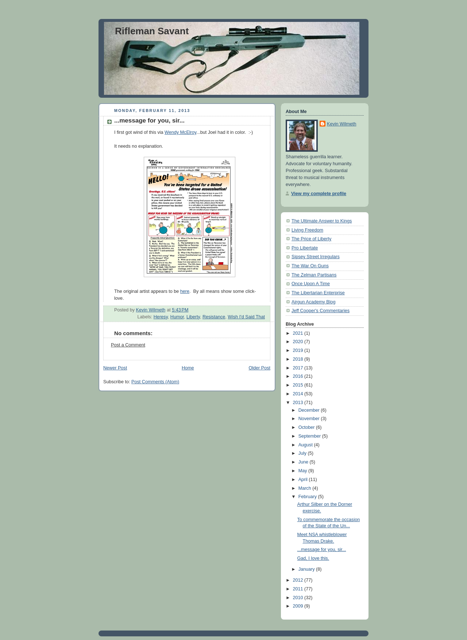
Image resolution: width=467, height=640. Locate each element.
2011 (299, 588)
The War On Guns (310, 265)
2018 (299, 359)
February (308, 496)
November (309, 418)
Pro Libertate (305, 248)
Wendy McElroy (180, 132)
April (303, 479)
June (304, 462)
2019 (299, 350)
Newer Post (115, 368)
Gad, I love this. (313, 558)
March (305, 488)
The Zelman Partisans (314, 275)
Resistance (213, 316)
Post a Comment (128, 345)
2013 (299, 402)
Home (188, 368)
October (307, 427)
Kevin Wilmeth (341, 124)
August (306, 444)
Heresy (161, 316)
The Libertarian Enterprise (318, 292)
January (307, 569)
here (184, 291)
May (303, 470)
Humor (177, 316)
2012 (299, 580)
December (309, 410)
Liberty (193, 316)
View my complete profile (318, 193)
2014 (299, 393)
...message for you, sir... (321, 549)
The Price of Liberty (311, 238)
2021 (299, 333)
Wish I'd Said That (246, 316)
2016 (299, 376)
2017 (299, 368)
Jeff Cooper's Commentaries (321, 310)
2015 (299, 385)
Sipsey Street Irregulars (316, 256)
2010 (299, 597)
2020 (299, 341)
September (310, 436)
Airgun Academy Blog (314, 302)
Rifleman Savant (152, 31)
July (303, 453)
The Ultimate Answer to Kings (322, 221)
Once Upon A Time (311, 283)
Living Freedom (307, 230)
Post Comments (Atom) (155, 381)
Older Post (259, 368)
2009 (299, 606)
